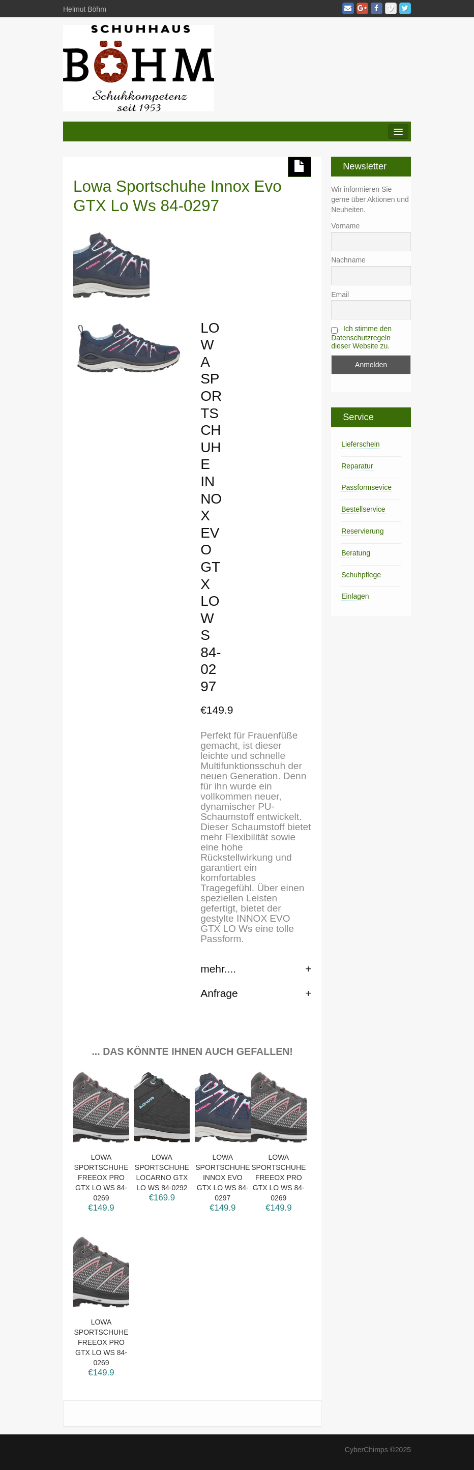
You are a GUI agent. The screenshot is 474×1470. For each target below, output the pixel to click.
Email (340, 294)
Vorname (345, 226)
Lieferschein (360, 444)
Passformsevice (366, 487)
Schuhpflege (361, 575)
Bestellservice (363, 509)
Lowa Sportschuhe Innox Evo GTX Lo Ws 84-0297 (177, 196)
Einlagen (355, 596)
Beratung (355, 553)
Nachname (348, 260)
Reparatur (357, 466)
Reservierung (362, 531)
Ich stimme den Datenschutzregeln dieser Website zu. (361, 337)
